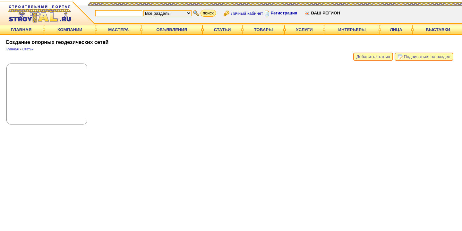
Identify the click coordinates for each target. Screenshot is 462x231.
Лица (396, 29)
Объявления (171, 29)
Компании (69, 29)
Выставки (438, 29)
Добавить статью (373, 56)
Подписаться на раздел (424, 56)
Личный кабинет (247, 13)
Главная (21, 29)
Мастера (118, 29)
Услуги (304, 29)
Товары (263, 29)
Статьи (222, 29)
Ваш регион (325, 13)
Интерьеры (352, 29)
